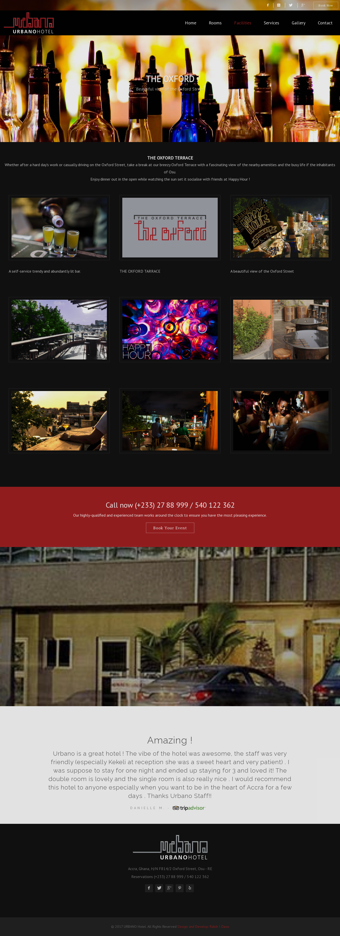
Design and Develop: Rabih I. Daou (203, 926)
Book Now (326, 5)
